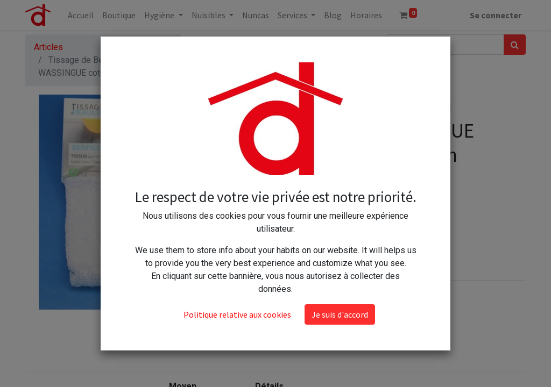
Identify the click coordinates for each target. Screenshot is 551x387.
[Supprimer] (294, 205)
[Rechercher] (515, 44)
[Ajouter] (340, 205)
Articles (48, 47)
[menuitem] (80, 15)
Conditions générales (324, 317)
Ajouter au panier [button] (337, 236)
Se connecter (495, 15)
